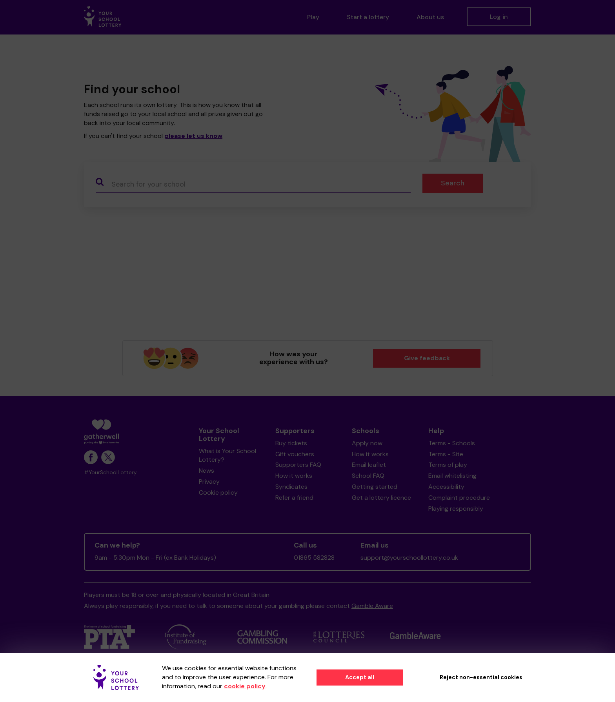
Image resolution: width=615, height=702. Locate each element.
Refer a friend (294, 497)
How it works (293, 476)
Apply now (367, 443)
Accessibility (446, 487)
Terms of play (447, 465)
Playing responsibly (455, 508)
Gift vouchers (294, 454)
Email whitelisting (452, 476)
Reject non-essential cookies (481, 677)
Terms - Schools (451, 443)
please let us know (193, 136)
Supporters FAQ (298, 465)
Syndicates (291, 487)
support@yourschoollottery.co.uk (409, 557)
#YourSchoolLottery (110, 472)
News (206, 470)
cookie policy (245, 686)
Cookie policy (218, 492)
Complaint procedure (459, 497)
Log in (499, 17)
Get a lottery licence (381, 497)
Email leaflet (369, 465)
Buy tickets (291, 443)
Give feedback (427, 358)
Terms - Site (445, 454)
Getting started (374, 487)
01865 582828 (314, 557)
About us (430, 17)
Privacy (209, 481)
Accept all (359, 677)
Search (452, 183)
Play (313, 17)
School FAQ (368, 476)
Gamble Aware (372, 606)
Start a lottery (368, 17)
